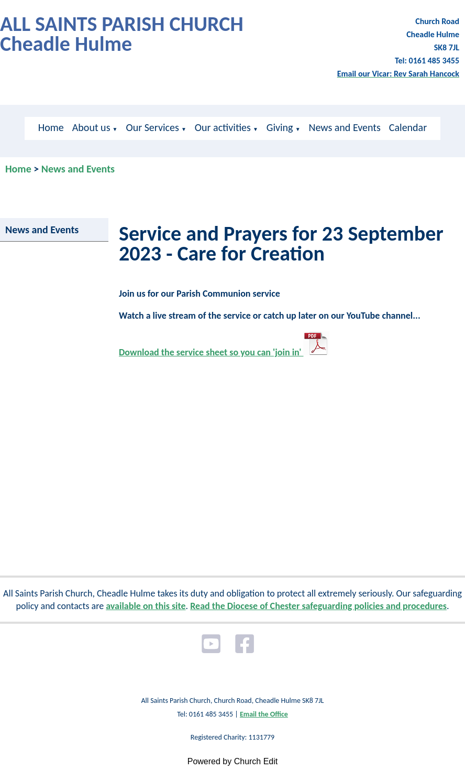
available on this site (145, 606)
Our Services (152, 127)
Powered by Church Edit (232, 761)
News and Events (345, 127)
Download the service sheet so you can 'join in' (224, 352)
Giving (280, 127)
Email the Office (264, 714)
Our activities (223, 127)
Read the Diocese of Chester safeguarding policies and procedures (318, 606)
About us (91, 127)
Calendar (408, 127)
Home (51, 127)
